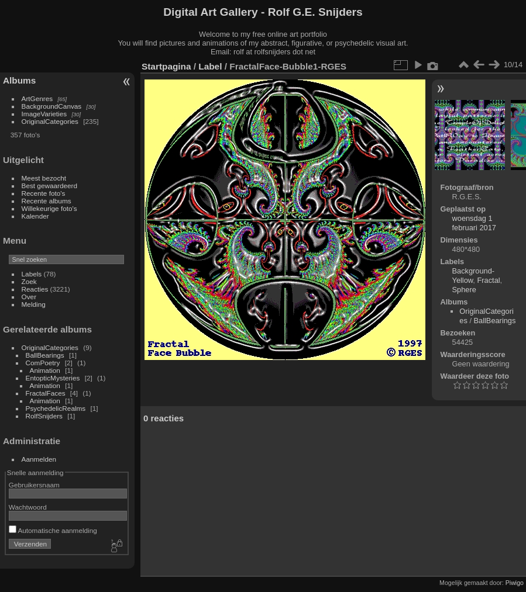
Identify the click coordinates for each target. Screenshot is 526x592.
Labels (32, 274)
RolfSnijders (44, 416)
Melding (34, 304)
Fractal (488, 280)
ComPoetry (43, 362)
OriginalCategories (50, 121)
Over (29, 296)
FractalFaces (46, 393)
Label (210, 66)
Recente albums (46, 201)
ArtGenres (37, 98)
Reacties (35, 289)
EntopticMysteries (53, 378)
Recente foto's (44, 193)
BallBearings (45, 355)
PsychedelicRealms (56, 408)
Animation (45, 370)
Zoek (29, 281)
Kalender (35, 216)
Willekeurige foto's (49, 208)
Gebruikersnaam (34, 485)
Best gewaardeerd (50, 185)
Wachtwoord (28, 507)
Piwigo (515, 582)
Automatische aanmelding (53, 530)
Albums (19, 80)
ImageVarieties (44, 113)
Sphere (464, 289)
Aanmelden (39, 459)
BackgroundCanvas (52, 106)
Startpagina (166, 66)
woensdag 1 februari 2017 (474, 223)
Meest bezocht (44, 178)
